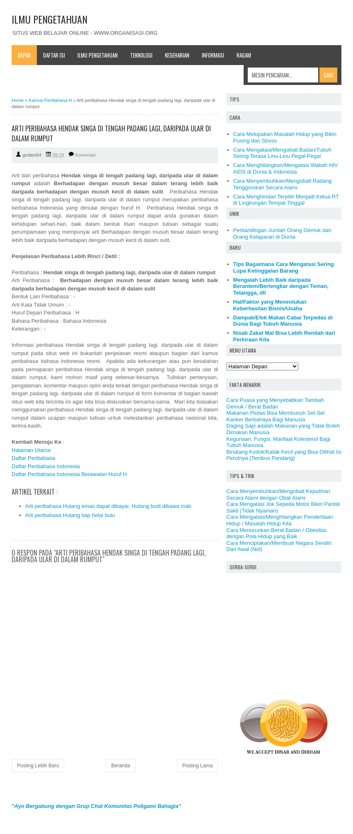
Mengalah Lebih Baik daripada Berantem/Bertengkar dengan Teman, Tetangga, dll (281, 286)
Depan (24, 55)
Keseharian (177, 55)
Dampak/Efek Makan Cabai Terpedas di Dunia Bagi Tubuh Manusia (283, 320)
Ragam (244, 55)
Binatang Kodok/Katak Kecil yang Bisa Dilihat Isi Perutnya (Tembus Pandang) (283, 455)
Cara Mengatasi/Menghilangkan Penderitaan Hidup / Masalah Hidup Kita (279, 520)
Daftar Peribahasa (33, 458)
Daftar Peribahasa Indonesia (46, 466)
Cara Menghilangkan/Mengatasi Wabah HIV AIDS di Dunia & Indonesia (285, 168)
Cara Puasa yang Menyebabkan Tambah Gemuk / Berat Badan (275, 403)
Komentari (85, 154)
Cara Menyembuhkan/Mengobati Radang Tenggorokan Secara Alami (282, 184)
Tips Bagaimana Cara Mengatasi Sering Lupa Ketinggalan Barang (283, 267)
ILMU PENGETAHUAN (49, 19)
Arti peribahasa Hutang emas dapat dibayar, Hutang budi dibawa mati (108, 506)
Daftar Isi (54, 55)
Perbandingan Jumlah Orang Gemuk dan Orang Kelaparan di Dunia (282, 233)
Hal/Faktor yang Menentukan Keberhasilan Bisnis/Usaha (270, 305)
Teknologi (141, 55)
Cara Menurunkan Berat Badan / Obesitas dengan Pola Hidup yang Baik (276, 533)
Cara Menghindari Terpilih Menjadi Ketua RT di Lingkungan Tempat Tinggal (286, 199)
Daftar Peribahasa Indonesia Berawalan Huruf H (69, 474)
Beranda (120, 766)
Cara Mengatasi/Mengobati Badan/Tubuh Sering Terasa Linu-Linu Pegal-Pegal (282, 153)
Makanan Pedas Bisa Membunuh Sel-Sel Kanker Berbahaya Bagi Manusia (275, 416)
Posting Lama (197, 766)
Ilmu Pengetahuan (97, 55)
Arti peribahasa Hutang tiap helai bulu (70, 515)
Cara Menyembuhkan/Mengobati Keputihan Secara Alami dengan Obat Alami (278, 494)
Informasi (213, 55)
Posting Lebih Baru (38, 766)
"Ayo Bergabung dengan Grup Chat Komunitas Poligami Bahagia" (96, 806)
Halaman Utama (31, 450)
